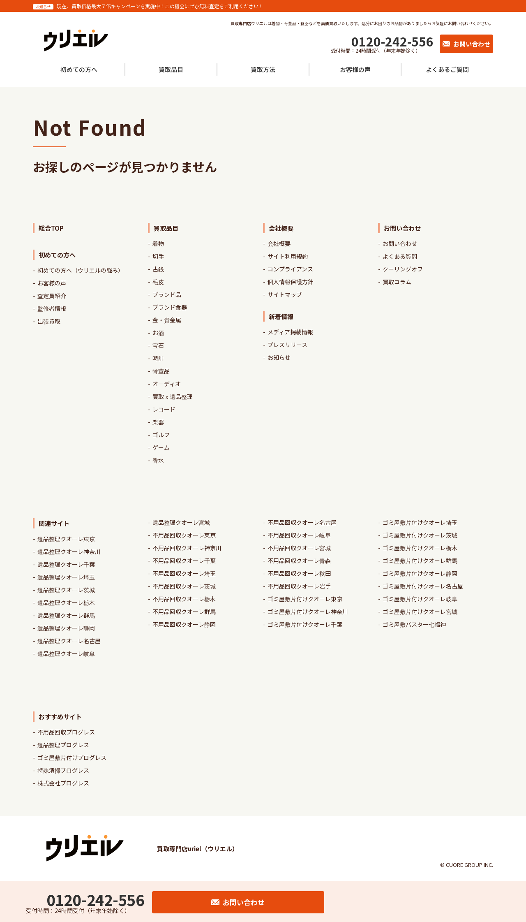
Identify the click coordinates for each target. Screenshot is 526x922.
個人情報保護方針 (291, 282)
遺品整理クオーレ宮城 (181, 522)
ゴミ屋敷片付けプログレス (71, 757)
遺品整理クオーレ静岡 (66, 628)
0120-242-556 (392, 41)
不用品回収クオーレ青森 (299, 560)
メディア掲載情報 (290, 332)
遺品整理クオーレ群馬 (66, 615)
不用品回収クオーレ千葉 (184, 560)
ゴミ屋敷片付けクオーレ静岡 (420, 573)
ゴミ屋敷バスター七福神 (414, 624)
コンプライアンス (290, 269)
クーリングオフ (403, 269)
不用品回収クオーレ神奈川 (186, 548)
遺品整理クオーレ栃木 (66, 602)
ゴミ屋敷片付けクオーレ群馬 (420, 560)
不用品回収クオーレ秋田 (299, 573)
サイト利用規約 (288, 256)
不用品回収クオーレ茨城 (184, 586)
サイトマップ (285, 294)
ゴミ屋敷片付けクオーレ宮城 (420, 611)
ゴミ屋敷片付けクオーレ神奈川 (308, 611)
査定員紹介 (51, 296)
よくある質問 (400, 256)
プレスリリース (287, 345)
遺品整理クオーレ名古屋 (69, 641)
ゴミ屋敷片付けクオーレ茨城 (420, 535)
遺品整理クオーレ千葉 (66, 564)
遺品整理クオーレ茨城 (66, 590)
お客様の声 (51, 283)
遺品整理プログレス (63, 745)
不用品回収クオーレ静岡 (184, 624)
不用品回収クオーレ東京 (184, 535)
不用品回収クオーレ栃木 (184, 599)
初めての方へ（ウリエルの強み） (80, 270)
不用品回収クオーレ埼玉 (184, 573)
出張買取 (48, 321)
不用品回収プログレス (66, 732)
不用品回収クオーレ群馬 (184, 611)
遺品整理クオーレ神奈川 (69, 551)
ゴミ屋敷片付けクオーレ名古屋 (423, 586)
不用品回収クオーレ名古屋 (302, 522)
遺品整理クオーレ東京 (66, 539)
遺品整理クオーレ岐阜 (66, 653)
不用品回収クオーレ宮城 (299, 548)
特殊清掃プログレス (63, 770)
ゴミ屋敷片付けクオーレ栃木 (420, 548)
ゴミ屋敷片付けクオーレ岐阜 (420, 599)
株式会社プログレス (63, 783)
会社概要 (279, 243)
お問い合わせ (400, 243)
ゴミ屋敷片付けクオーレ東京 (305, 599)
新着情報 (281, 316)
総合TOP (51, 228)
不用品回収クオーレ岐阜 (299, 535)
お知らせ (279, 357)
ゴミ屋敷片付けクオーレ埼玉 (420, 522)
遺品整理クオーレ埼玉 (66, 577)
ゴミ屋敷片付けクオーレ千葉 (305, 624)
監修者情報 (51, 308)
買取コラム (397, 282)
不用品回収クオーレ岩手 (299, 586)
